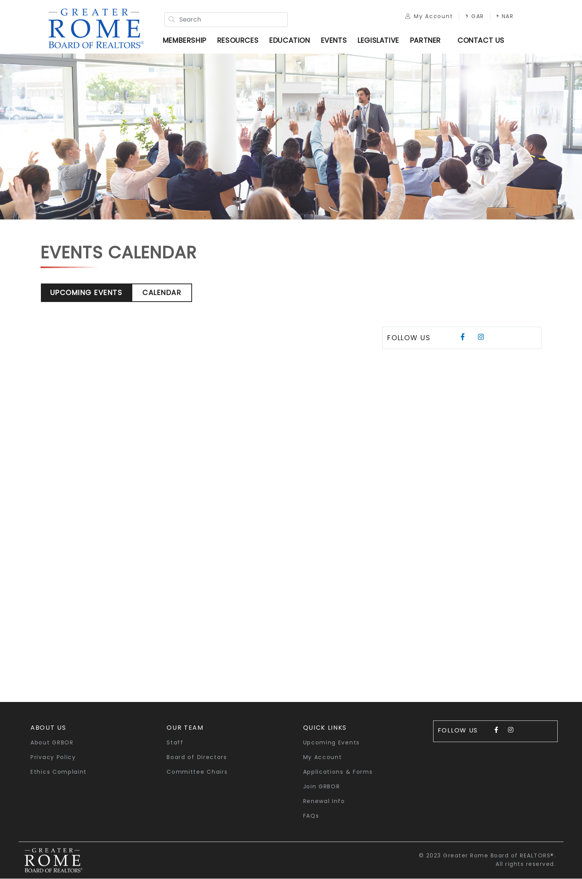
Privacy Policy (53, 757)
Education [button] (290, 40)
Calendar (161, 293)
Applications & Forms (338, 772)
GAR (474, 16)
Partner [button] (425, 40)
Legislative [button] (379, 40)
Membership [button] (185, 40)
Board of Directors (197, 757)
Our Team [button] (185, 728)
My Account (428, 16)
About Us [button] (48, 728)
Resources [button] (238, 40)
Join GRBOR (321, 787)
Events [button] (334, 40)
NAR (504, 16)
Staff (175, 743)
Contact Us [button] (481, 40)
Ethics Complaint (58, 772)
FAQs (311, 816)
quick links (325, 728)
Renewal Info (324, 801)
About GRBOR (52, 743)
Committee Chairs (197, 772)
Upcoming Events (86, 293)
